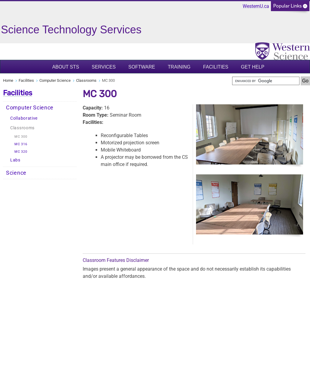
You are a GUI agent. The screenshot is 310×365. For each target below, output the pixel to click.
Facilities (216, 66)
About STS (65, 66)
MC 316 (20, 144)
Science (16, 173)
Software (141, 66)
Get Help (252, 66)
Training (179, 66)
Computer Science (55, 80)
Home (8, 80)
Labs (15, 160)
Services (104, 66)
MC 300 (20, 137)
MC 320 (20, 152)
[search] (265, 81)
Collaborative (24, 118)
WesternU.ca (256, 6)
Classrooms (86, 80)
